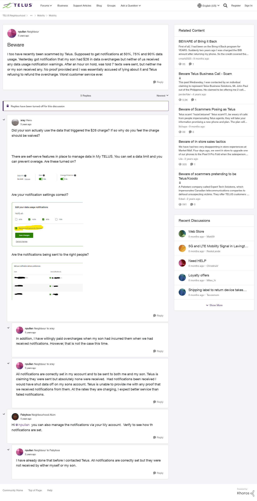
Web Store (196, 231)
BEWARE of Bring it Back (198, 41)
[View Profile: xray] (15, 122)
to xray (50, 328)
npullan (24, 425)
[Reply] (158, 82)
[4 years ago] (198, 94)
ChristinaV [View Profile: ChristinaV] (212, 265)
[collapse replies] (4, 120)
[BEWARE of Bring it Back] (214, 50)
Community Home (13, 490)
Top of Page (35, 490)
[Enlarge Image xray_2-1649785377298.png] (47, 281)
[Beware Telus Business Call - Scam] (214, 85)
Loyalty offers (198, 275)
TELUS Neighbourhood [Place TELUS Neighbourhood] (14, 15)
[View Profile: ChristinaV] (182, 263)
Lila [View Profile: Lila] (181, 158)
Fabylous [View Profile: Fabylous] (26, 414)
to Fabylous (53, 450)
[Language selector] (208, 5)
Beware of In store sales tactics (202, 141)
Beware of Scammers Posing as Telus (207, 109)
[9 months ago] (200, 58)
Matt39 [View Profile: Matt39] (211, 236)
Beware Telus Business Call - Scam (205, 74)
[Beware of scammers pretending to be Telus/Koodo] (214, 190)
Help (49, 490)
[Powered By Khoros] (245, 492)
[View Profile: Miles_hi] (182, 277)
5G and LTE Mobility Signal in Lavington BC (218, 246)
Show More (214, 305)
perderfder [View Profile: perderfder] (185, 94)
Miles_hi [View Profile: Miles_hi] (211, 280)
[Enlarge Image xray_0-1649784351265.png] (47, 178)
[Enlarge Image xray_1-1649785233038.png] (47, 224)
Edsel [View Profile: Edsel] (182, 198)
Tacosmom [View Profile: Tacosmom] (213, 294)
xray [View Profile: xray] (23, 120)
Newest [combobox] (163, 95)
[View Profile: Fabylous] (15, 416)
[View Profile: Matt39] (182, 233)
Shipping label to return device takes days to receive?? (215, 290)
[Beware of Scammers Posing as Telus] (214, 118)
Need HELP (197, 261)
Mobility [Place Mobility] (41, 15)
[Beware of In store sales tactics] (214, 150)
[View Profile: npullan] (11, 33)
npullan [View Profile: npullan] (22, 31)
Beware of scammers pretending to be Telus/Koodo (207, 176)
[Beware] (26, 124)
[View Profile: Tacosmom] (182, 292)
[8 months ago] (196, 236)
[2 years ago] (190, 159)
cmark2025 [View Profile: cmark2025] (185, 58)
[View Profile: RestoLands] (182, 248)
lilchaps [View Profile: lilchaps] (183, 126)
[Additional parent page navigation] (31, 15)
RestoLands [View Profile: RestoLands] (213, 251)
